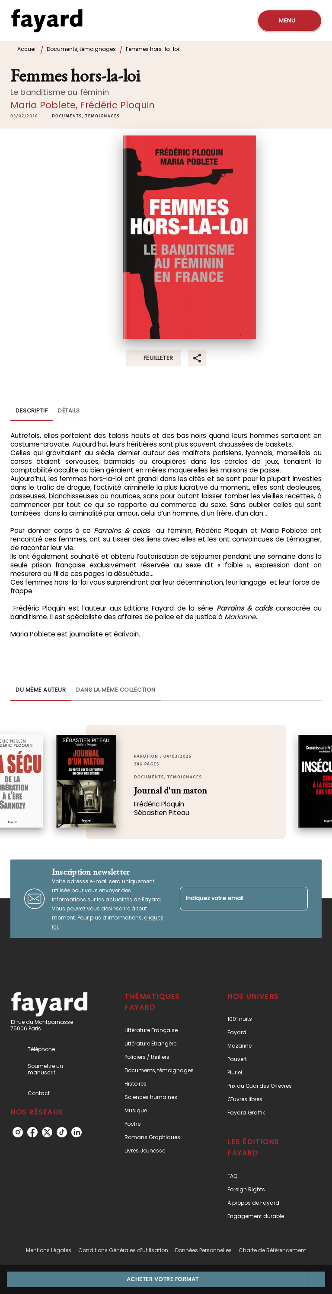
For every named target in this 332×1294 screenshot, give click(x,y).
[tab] (31, 410)
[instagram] (17, 1132)
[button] (85, 116)
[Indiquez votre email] (233, 898)
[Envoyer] (297, 898)
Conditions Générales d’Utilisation (123, 1250)
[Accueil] (46, 20)
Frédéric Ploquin (117, 105)
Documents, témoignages (81, 49)
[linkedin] (76, 1132)
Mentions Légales (48, 1250)
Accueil (27, 49)
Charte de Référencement (272, 1250)
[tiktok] (61, 1132)
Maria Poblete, (45, 105)
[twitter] (47, 1132)
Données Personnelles (203, 1250)
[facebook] (32, 1132)
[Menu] (290, 20)
